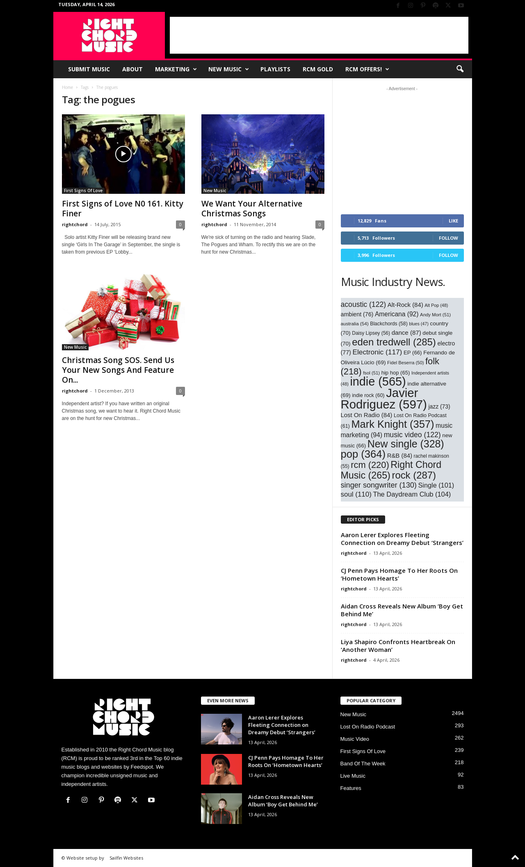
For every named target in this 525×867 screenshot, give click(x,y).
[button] (460, 69)
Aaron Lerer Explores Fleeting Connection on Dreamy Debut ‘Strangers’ (402, 539)
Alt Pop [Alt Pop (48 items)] (436, 305)
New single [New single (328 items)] (406, 443)
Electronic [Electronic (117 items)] (377, 352)
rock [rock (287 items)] (414, 475)
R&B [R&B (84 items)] (399, 455)
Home (67, 87)
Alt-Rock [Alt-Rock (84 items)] (405, 305)
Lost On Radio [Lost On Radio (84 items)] (367, 415)
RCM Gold (318, 69)
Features (350, 788)
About (132, 69)
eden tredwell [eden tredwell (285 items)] (394, 341)
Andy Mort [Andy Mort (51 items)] (435, 314)
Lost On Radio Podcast (367, 727)
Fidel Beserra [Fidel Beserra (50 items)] (405, 362)
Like (453, 221)
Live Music (352, 776)
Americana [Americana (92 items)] (397, 314)
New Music (228, 69)
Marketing (176, 69)
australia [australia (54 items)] (355, 323)
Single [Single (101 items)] (436, 485)
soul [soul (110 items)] (356, 494)
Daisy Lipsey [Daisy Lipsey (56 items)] (371, 333)
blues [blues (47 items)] (418, 323)
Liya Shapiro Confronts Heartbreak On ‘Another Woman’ (398, 646)
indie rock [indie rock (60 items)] (368, 395)
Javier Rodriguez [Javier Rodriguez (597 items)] (384, 398)
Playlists (275, 69)
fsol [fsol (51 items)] (371, 372)
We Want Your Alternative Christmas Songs (251, 208)
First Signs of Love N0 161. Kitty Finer (122, 208)
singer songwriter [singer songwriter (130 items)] (379, 485)
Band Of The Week (363, 763)
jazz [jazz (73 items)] (439, 406)
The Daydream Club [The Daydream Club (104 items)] (412, 494)
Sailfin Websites (126, 858)
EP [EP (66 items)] (413, 353)
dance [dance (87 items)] (406, 332)
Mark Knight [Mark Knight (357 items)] (392, 424)
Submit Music (89, 69)
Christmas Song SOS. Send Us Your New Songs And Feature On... (118, 370)
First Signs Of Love (83, 190)
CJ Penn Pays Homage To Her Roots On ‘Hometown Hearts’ (399, 574)
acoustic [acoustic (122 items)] (363, 304)
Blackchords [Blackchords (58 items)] (388, 324)
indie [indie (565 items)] (378, 381)
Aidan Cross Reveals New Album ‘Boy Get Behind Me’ (402, 610)
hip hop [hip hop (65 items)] (395, 373)
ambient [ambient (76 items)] (357, 314)
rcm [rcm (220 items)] (370, 465)
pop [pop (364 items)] (363, 454)
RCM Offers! (367, 69)
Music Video (355, 739)
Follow (448, 238)
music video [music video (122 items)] (412, 435)
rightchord (75, 224)
